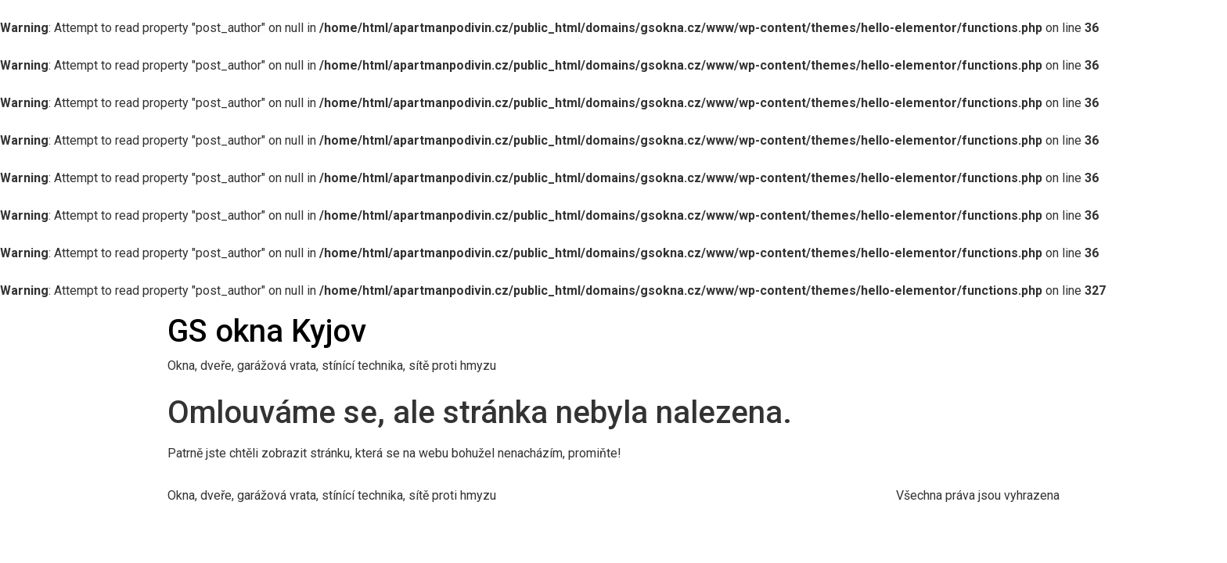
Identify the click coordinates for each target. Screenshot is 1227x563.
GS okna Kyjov (266, 331)
